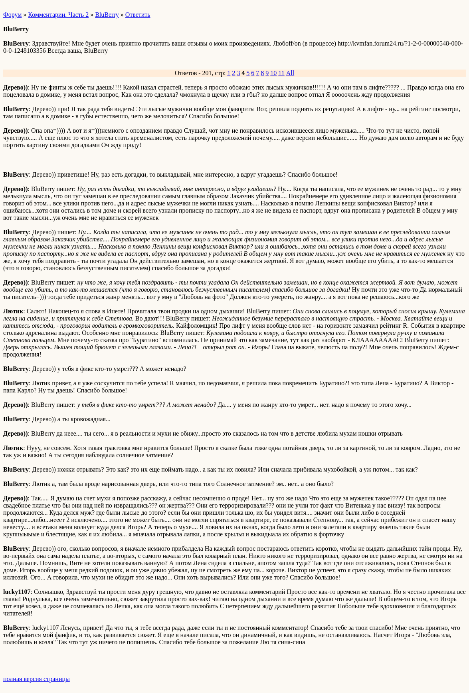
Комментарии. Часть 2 (58, 14)
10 (273, 73)
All (290, 73)
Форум (12, 14)
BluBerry (107, 14)
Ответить (137, 14)
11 (281, 73)
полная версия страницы (36, 678)
